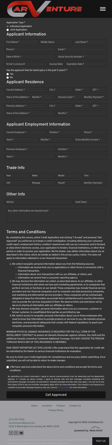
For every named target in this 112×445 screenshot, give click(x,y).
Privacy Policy (63, 388)
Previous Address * (16, 106)
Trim (86, 175)
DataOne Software (53, 440)
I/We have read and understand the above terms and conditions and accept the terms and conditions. (56, 369)
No (11, 77)
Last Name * (81, 42)
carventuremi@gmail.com (22, 423)
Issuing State (56, 64)
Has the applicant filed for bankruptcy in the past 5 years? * (37, 70)
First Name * (12, 42)
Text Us (101, 441)
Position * (54, 132)
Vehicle (10, 202)
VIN (8, 183)
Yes (12, 74)
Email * (62, 49)
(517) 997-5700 (16, 419)
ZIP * (95, 90)
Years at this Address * (17, 97)
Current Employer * (16, 132)
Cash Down (81, 202)
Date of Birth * (13, 56)
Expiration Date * (75, 64)
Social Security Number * (71, 56)
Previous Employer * (16, 149)
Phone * (10, 49)
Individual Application (21, 26)
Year (8, 175)
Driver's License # (15, 64)
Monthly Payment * (94, 97)
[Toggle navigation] (103, 9)
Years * (10, 139)
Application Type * (15, 22)
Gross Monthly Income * (87, 139)
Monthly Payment (93, 183)
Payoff (61, 183)
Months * (37, 97)
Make (35, 175)
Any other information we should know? (28, 210)
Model (61, 175)
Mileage (36, 183)
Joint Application (18, 29)
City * (52, 90)
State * (79, 90)
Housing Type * (66, 97)
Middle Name (47, 42)
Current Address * (15, 90)
